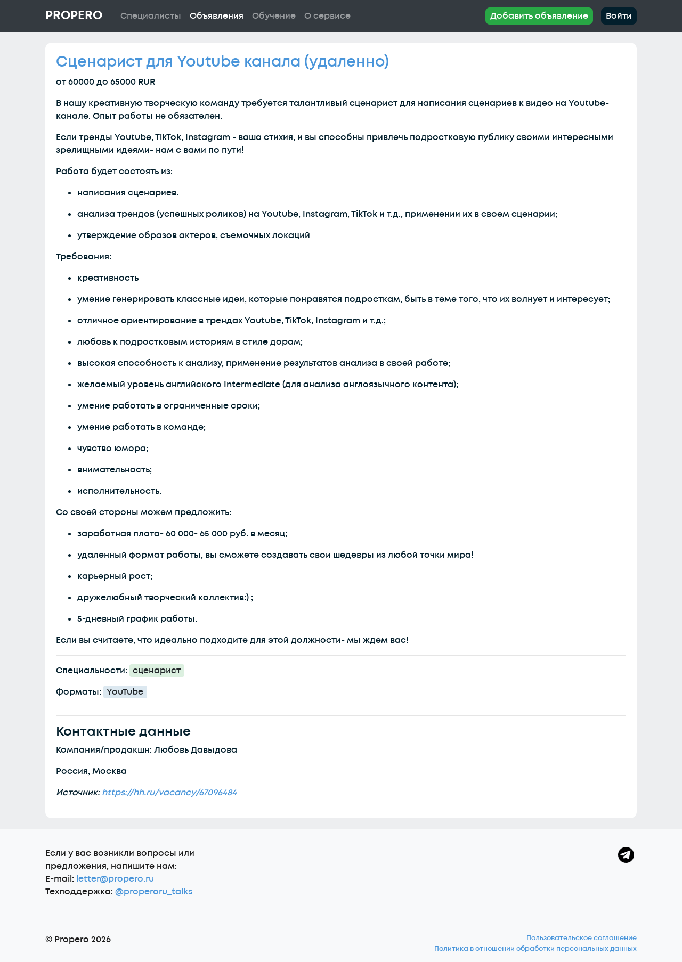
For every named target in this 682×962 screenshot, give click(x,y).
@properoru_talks (153, 892)
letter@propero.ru (115, 879)
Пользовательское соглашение (581, 938)
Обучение (274, 16)
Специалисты (150, 16)
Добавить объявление (539, 16)
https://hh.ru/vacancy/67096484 (169, 792)
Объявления (216, 16)
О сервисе (327, 16)
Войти (619, 16)
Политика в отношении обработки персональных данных (535, 948)
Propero (73, 15)
